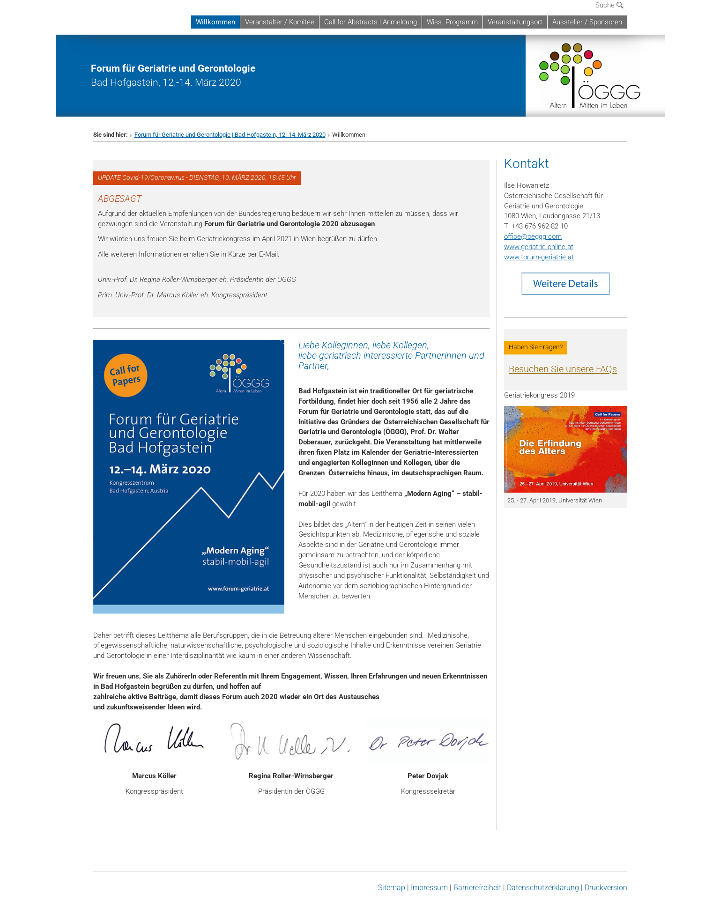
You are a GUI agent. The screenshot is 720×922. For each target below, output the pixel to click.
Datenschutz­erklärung (543, 887)
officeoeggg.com (533, 236)
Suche (609, 5)
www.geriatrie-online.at (538, 247)
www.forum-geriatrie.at (539, 257)
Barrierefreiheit (477, 887)
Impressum (429, 887)
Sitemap (391, 887)
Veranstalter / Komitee (279, 22)
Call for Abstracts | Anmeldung (370, 22)
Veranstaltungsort (515, 22)
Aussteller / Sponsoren (587, 22)
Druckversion (606, 887)
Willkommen (215, 22)
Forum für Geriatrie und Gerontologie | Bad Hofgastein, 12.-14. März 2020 (230, 134)
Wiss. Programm (452, 22)
